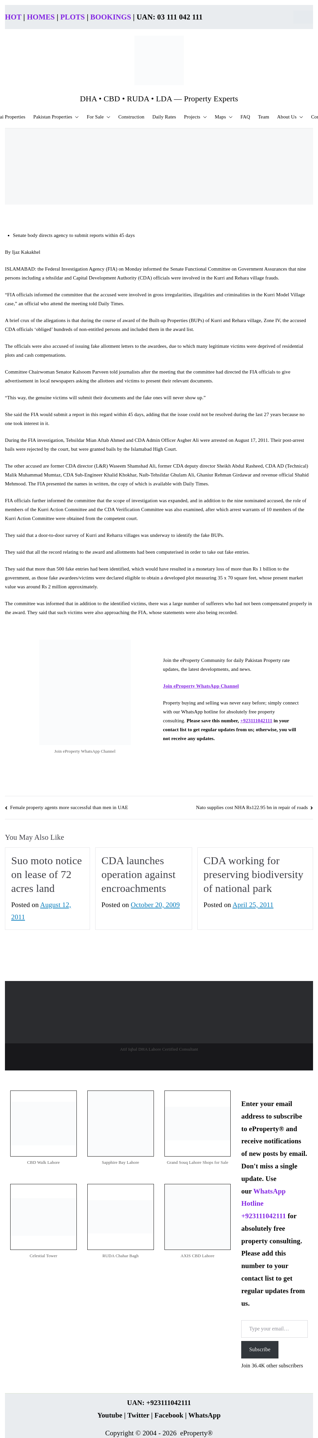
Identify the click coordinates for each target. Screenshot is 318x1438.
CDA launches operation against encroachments (138, 874)
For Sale (98, 117)
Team (263, 116)
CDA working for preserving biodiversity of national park (254, 874)
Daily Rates (164, 116)
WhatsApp (204, 1415)
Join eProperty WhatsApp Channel (201, 686)
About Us (290, 117)
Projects (195, 117)
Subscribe (259, 1349)
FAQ (245, 116)
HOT (13, 17)
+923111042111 (256, 720)
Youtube (109, 1415)
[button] (75, 117)
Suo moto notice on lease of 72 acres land (46, 874)
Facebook (169, 1415)
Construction (131, 116)
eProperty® (196, 1433)
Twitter (138, 1415)
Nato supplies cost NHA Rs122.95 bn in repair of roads (252, 807)
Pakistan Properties (56, 117)
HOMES (41, 17)
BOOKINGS (110, 17)
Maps (224, 117)
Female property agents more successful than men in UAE (69, 807)
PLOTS (72, 17)
